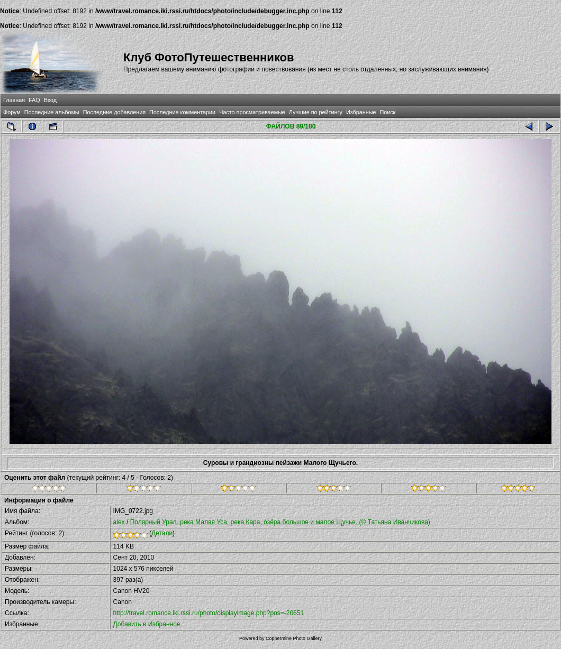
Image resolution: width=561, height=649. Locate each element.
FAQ (34, 100)
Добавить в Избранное (146, 624)
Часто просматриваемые (252, 112)
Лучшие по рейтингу (315, 112)
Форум (12, 112)
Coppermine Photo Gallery (294, 638)
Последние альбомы (51, 112)
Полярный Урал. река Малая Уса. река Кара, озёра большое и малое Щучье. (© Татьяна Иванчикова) (280, 522)
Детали (162, 533)
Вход (50, 100)
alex (119, 522)
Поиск (387, 112)
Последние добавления (114, 112)
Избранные (361, 112)
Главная (14, 100)
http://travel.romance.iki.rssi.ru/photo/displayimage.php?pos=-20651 (208, 613)
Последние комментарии (182, 112)
